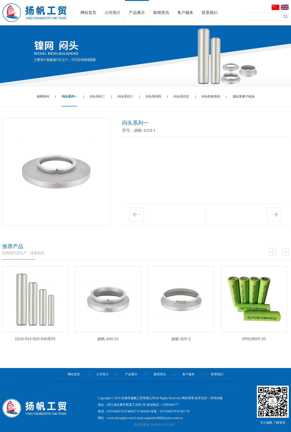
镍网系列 (43, 96)
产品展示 (137, 12)
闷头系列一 (69, 100)
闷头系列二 (97, 96)
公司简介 (113, 12)
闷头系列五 (181, 96)
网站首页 (88, 12)
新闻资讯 (161, 12)
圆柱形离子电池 (243, 96)
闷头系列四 (153, 96)
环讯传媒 (216, 398)
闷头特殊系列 (211, 96)
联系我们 (210, 12)
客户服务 (185, 12)
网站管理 (188, 398)
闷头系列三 (125, 96)
